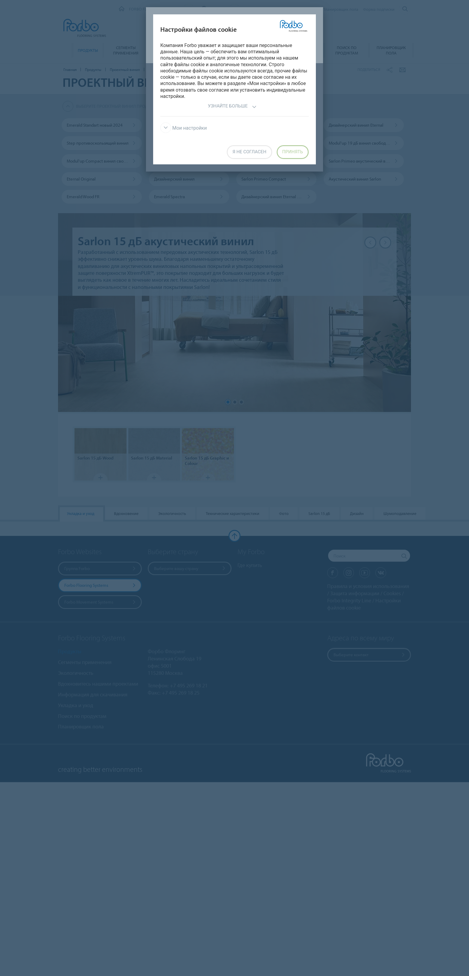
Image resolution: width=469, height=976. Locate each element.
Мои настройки (183, 128)
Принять (292, 151)
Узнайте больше (232, 106)
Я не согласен (249, 151)
